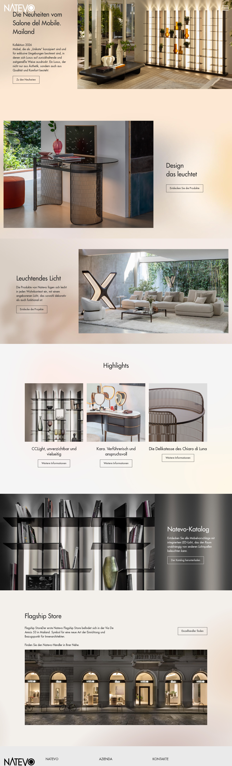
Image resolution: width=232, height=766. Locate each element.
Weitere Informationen (54, 463)
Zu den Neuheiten (26, 79)
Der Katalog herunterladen (185, 560)
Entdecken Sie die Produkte (184, 188)
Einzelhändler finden (193, 631)
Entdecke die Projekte (32, 309)
